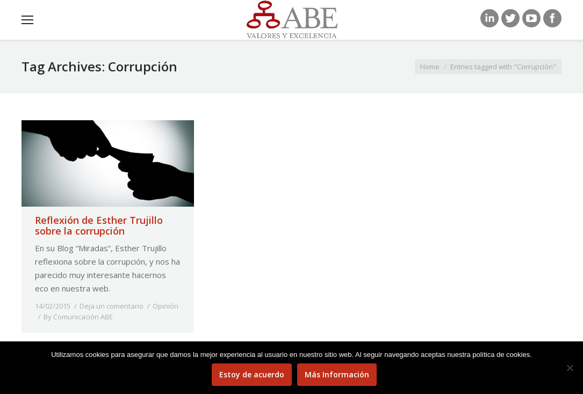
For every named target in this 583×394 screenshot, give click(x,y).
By (78, 317)
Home (430, 66)
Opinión (165, 306)
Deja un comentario (111, 306)
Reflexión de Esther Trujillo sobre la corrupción (99, 225)
